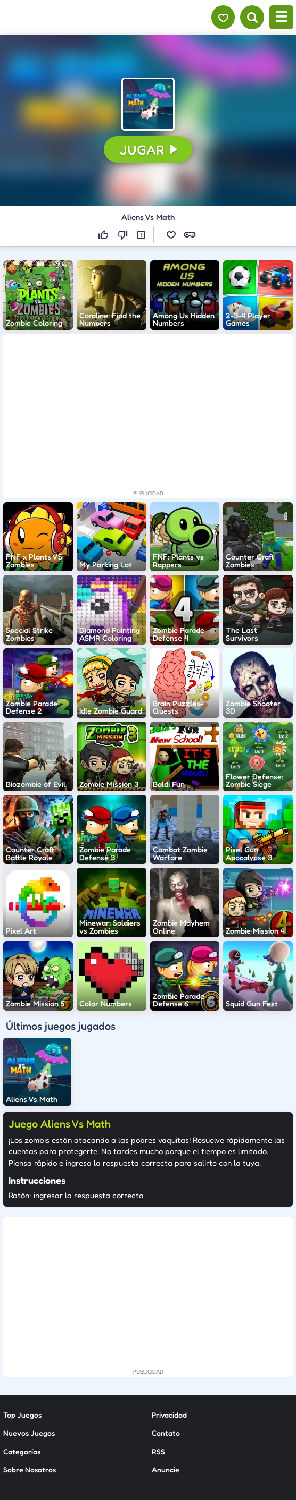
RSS (158, 1353)
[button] (148, 104)
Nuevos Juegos (29, 1335)
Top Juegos (22, 1316)
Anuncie (165, 1371)
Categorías (21, 1353)
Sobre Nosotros (29, 1371)
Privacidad (169, 1316)
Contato (166, 1335)
